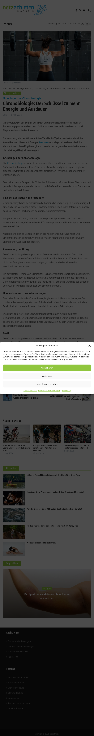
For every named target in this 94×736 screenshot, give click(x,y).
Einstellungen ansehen (47, 384)
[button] (89, 345)
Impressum (66, 390)
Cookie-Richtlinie (30, 390)
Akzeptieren (47, 367)
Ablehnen (47, 376)
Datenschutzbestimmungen (49, 390)
